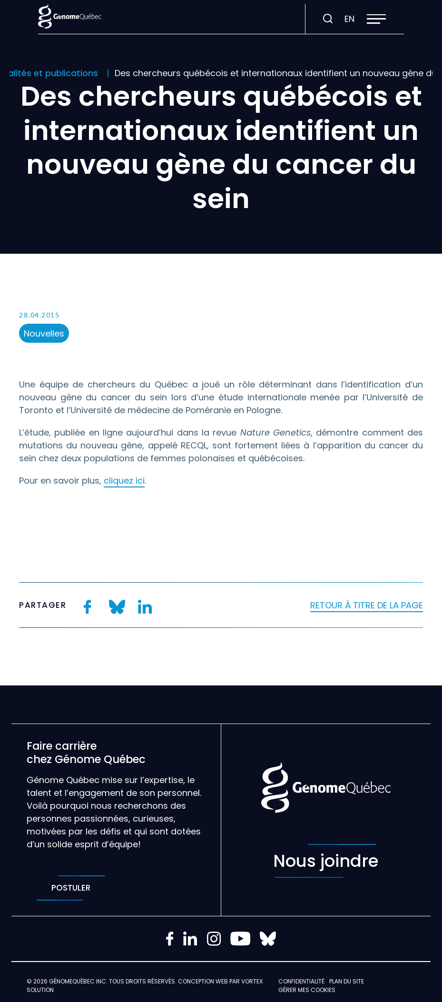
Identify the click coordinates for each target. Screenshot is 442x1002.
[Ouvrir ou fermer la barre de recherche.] (328, 19)
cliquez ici (124, 480)
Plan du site (346, 981)
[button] (376, 19)
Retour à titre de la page (366, 605)
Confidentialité (301, 981)
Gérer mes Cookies (306, 990)
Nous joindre (326, 861)
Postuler (71, 888)
